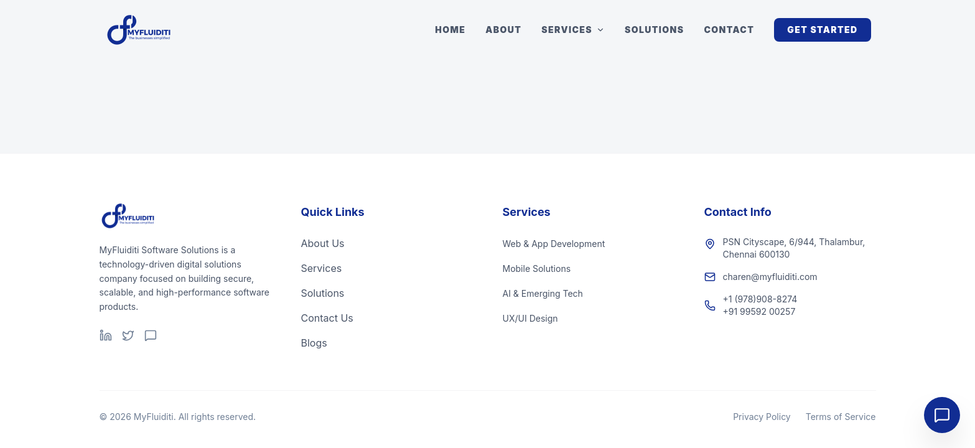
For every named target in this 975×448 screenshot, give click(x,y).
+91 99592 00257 (759, 311)
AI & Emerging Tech (543, 293)
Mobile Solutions (537, 268)
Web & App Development (554, 243)
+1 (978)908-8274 (760, 299)
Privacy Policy (762, 416)
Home (450, 29)
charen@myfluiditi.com (770, 276)
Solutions (654, 29)
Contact (729, 29)
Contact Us (327, 318)
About (503, 29)
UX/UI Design (530, 318)
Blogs (314, 343)
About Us (323, 243)
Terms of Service (841, 416)
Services (573, 29)
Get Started (822, 29)
